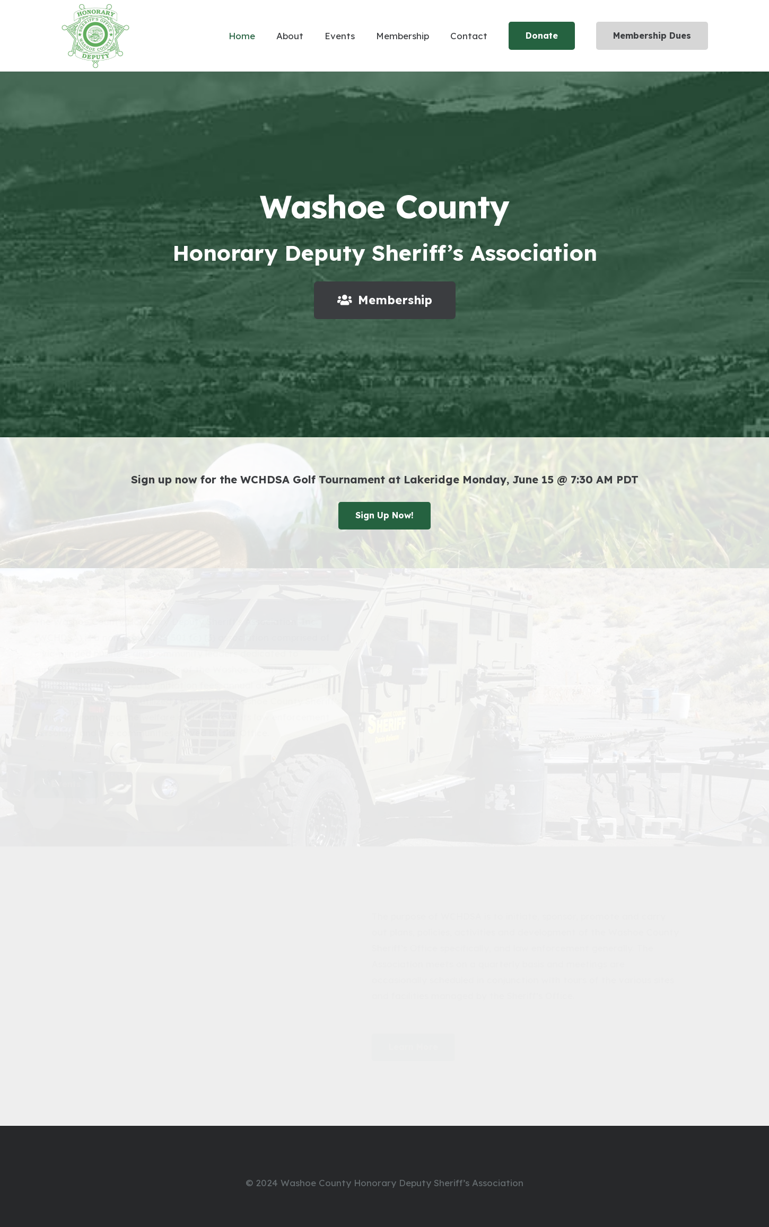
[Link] (95, 36)
